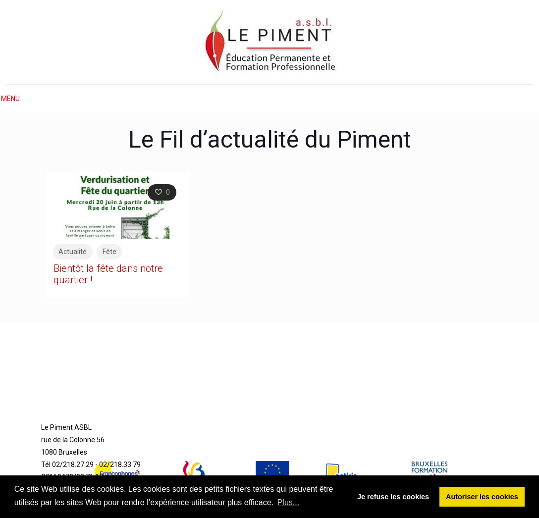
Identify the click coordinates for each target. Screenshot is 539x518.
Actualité (72, 252)
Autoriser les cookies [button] (482, 497)
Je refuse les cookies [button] (393, 497)
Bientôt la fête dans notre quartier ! (108, 274)
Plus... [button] (288, 502)
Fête (109, 252)
